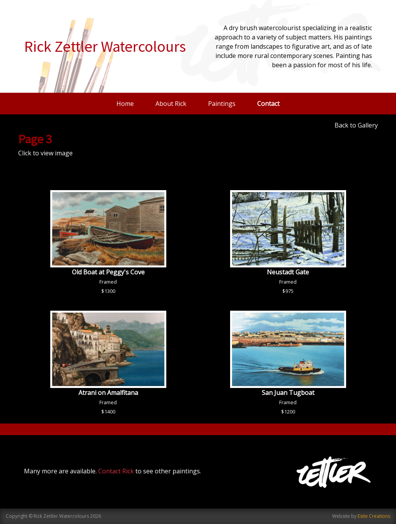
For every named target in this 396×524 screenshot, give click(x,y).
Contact (268, 103)
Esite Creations (374, 516)
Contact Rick (116, 471)
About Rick (170, 103)
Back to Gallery (356, 125)
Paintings (222, 103)
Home (125, 103)
